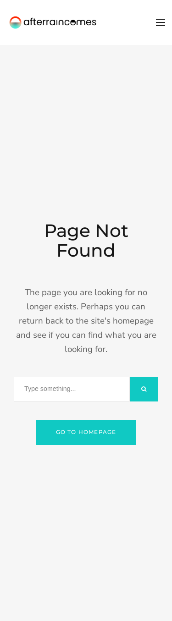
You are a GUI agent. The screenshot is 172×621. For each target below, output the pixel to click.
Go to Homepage (86, 432)
